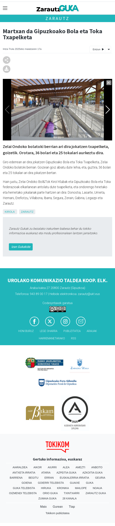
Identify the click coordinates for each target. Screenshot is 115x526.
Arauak (92, 331)
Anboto (96, 467)
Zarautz (57, 18)
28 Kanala (70, 498)
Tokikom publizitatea (57, 513)
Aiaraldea (20, 467)
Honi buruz (26, 331)
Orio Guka (50, 493)
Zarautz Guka (96, 493)
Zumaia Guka (47, 498)
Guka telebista (24, 488)
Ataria (46, 472)
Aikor (37, 467)
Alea (66, 467)
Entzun (98, 49)
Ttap (72, 506)
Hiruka (46, 488)
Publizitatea (72, 331)
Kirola (10, 211)
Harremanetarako (52, 338)
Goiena (27, 482)
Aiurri (52, 467)
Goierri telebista (51, 482)
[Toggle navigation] (5, 8)
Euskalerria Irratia (74, 477)
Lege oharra (48, 331)
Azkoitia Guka (92, 472)
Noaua (97, 488)
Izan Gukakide (20, 247)
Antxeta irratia (23, 472)
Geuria (100, 477)
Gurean (58, 506)
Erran (49, 477)
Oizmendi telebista (23, 493)
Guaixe (75, 482)
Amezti (80, 467)
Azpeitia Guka (66, 472)
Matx (43, 506)
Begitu (33, 477)
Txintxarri (71, 493)
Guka (89, 482)
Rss (73, 338)
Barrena (16, 477)
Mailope (81, 488)
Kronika (63, 488)
